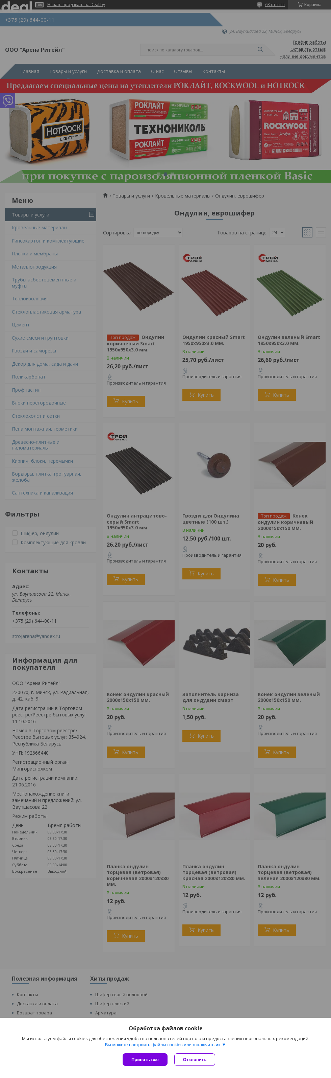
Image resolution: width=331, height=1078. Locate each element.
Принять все (145, 1059)
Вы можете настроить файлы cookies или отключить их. (163, 1044)
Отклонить (194, 1059)
